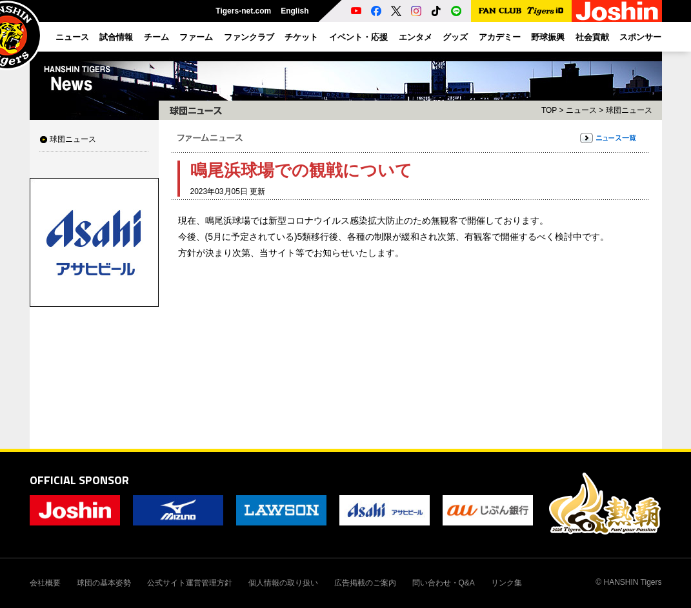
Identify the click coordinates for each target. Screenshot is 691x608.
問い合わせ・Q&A (443, 582)
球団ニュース (73, 139)
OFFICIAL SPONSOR (79, 480)
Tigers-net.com (243, 10)
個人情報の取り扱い (283, 582)
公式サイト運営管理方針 (189, 582)
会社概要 (45, 582)
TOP (549, 110)
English (294, 10)
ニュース (581, 110)
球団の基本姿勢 (104, 582)
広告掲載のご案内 (365, 582)
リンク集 (506, 582)
